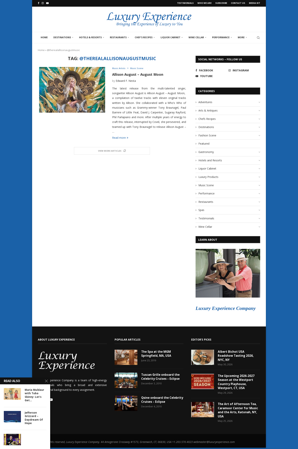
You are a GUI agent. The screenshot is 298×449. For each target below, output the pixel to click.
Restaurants (118, 36)
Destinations (62, 36)
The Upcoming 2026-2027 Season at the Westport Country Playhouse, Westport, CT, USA (237, 382)
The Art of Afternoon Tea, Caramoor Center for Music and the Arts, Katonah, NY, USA (239, 411)
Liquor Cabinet (170, 36)
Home (44, 36)
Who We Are (204, 3)
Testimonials (185, 3)
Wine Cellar (196, 36)
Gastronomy (206, 151)
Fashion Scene (207, 135)
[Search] (258, 37)
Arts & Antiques (208, 110)
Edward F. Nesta (126, 80)
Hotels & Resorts (90, 36)
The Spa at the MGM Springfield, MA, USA (156, 353)
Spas (201, 209)
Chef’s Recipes (143, 36)
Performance (221, 36)
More (241, 36)
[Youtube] (47, 3)
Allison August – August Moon (137, 74)
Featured (203, 143)
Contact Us (238, 3)
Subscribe (221, 3)
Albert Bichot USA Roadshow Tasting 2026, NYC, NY (236, 355)
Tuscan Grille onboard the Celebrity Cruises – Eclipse (161, 376)
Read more (120, 137)
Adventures (205, 101)
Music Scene (206, 184)
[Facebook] (38, 3)
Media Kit (254, 3)
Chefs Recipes (207, 118)
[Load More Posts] (112, 151)
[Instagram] (43, 3)
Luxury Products (208, 176)
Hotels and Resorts (210, 160)
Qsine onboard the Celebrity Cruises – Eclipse (161, 399)
